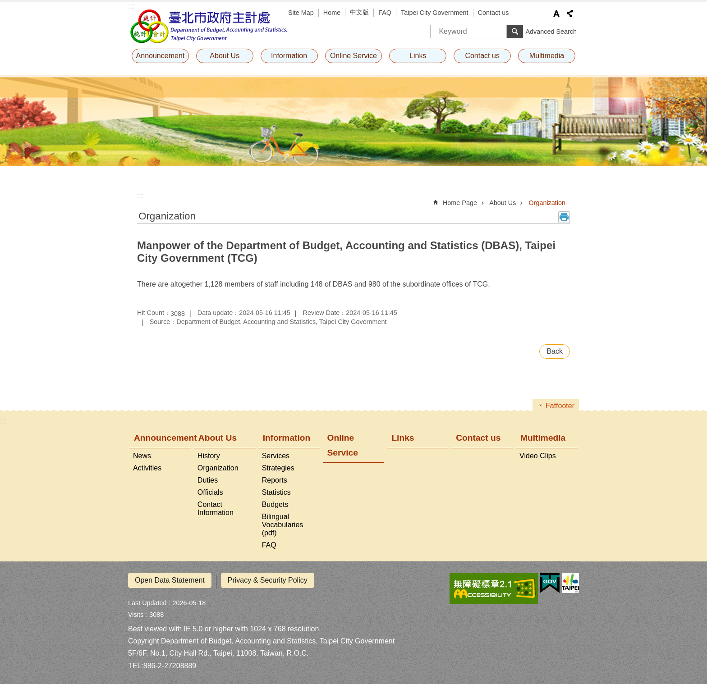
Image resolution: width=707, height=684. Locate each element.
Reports (274, 480)
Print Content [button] (564, 217)
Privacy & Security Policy (268, 580)
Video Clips (537, 456)
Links (417, 55)
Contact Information (215, 508)
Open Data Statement (170, 580)
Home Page (460, 202)
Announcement (160, 55)
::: (131, 6)
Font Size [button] (556, 13)
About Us (224, 55)
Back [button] (554, 351)
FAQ (384, 12)
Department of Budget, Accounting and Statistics (209, 26)
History (208, 456)
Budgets (275, 504)
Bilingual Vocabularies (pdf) (282, 525)
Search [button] (515, 31)
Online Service (353, 55)
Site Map (301, 12)
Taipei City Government (434, 12)
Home (331, 12)
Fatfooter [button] (560, 406)
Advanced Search (551, 31)
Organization (546, 202)
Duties (207, 480)
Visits (135, 611)
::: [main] (140, 196)
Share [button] (570, 13)
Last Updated (147, 599)
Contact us (493, 12)
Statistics (276, 492)
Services (275, 456)
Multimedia (546, 55)
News (142, 456)
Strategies (278, 468)
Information (289, 55)
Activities (147, 468)
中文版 (359, 12)
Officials (210, 492)
